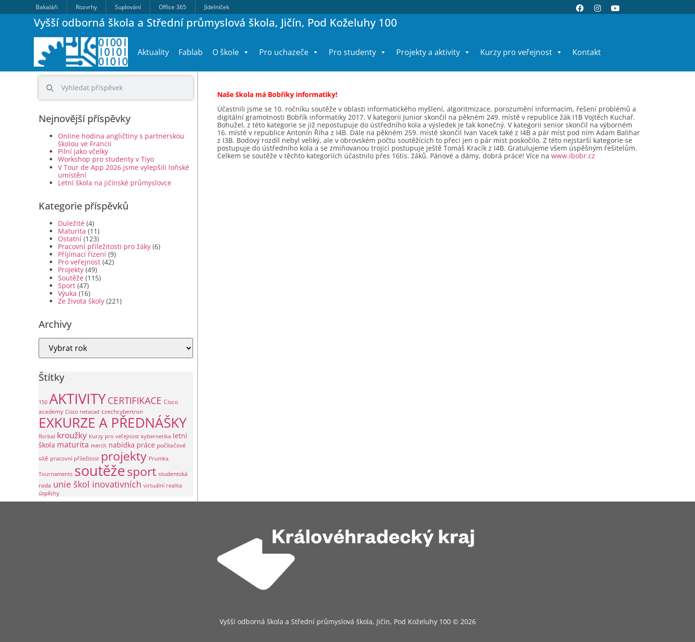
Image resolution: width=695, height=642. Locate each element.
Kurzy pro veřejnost (521, 52)
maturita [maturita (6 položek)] (73, 444)
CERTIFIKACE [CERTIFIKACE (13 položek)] (135, 400)
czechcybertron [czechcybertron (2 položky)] (122, 411)
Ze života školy (81, 301)
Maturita (72, 231)
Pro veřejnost (79, 261)
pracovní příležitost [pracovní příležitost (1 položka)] (74, 458)
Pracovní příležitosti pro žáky (104, 246)
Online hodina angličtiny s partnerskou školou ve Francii (121, 139)
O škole (231, 52)
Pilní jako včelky (83, 151)
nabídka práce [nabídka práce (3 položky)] (132, 444)
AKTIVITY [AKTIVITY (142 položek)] (77, 398)
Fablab (191, 52)
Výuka (67, 293)
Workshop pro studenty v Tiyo (106, 159)
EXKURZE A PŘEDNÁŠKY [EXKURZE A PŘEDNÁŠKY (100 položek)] (113, 422)
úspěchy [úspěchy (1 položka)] (49, 493)
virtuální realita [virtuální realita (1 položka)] (162, 485)
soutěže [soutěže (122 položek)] (99, 470)
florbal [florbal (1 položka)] (47, 436)
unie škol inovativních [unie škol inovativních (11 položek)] (97, 484)
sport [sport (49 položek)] (141, 471)
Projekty (70, 269)
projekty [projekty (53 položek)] (124, 455)
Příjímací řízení (82, 254)
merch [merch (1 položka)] (99, 445)
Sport (66, 285)
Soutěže (70, 277)
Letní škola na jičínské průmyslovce (114, 182)
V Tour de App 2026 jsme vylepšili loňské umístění (123, 171)
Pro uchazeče (289, 52)
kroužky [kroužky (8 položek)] (72, 435)
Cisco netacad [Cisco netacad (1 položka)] (82, 411)
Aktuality (153, 52)
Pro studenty (358, 52)
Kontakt (586, 52)
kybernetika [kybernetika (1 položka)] (156, 436)
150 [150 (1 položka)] (43, 402)
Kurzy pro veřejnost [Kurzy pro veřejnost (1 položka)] (114, 436)
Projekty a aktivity (433, 52)
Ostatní (70, 238)
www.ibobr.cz (572, 155)
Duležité (71, 223)
